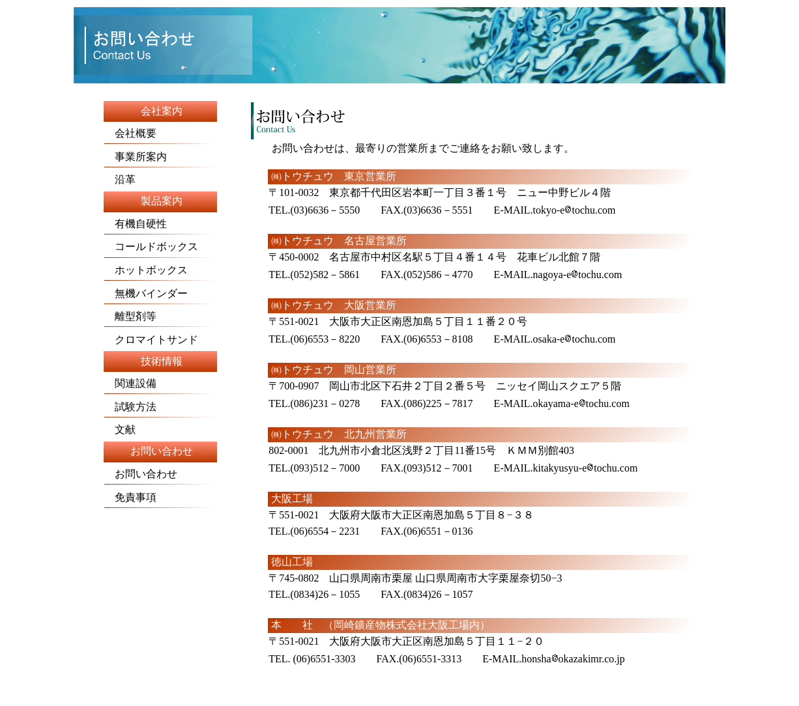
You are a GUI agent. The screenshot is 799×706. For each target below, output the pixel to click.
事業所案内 (135, 156)
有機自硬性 (159, 226)
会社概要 (130, 129)
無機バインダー (146, 293)
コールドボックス (159, 249)
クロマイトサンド (151, 339)
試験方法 (130, 406)
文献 (120, 429)
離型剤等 (130, 316)
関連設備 (130, 383)
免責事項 (130, 497)
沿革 (120, 179)
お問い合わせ (140, 473)
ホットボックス (146, 269)
